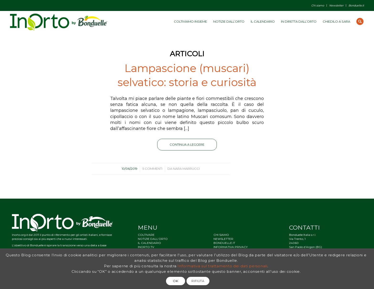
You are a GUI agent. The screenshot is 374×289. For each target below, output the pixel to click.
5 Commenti (152, 168)
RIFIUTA (198, 281)
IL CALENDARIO (149, 243)
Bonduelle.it (356, 5)
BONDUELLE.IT (224, 243)
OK (175, 281)
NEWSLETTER (223, 239)
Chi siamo (317, 5)
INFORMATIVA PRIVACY (230, 247)
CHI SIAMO (221, 235)
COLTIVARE (146, 235)
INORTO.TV (146, 247)
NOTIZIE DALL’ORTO (153, 239)
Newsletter (336, 5)
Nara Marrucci (186, 168)
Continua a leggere (187, 144)
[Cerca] (360, 21)
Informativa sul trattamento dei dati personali (222, 266)
